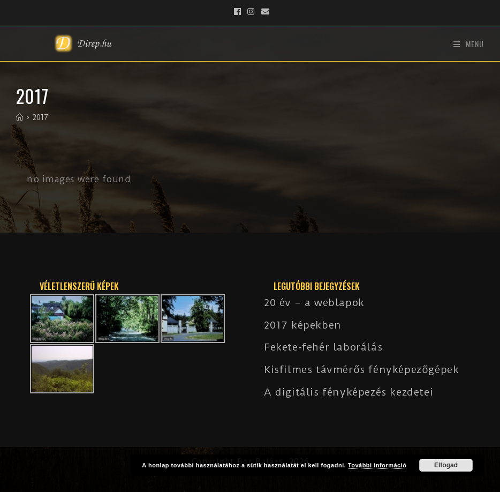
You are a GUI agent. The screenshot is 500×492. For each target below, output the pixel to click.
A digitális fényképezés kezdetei (348, 392)
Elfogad (446, 465)
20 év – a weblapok (314, 302)
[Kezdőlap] (19, 117)
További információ (377, 465)
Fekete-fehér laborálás (323, 347)
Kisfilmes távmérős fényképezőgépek (361, 369)
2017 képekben (303, 325)
